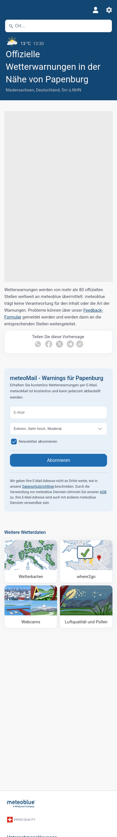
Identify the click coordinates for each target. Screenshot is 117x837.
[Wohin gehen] (86, 561)
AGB (103, 492)
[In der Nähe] (105, 26)
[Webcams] (31, 606)
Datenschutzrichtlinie (38, 487)
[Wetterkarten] (31, 561)
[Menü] (8, 10)
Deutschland (47, 90)
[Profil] (95, 10)
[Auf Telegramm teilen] (70, 344)
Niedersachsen (20, 90)
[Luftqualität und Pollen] (86, 606)
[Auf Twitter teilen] (59, 344)
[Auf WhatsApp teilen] (38, 344)
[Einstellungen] (109, 10)
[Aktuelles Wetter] (58, 41)
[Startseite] (21, 804)
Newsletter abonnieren (38, 441)
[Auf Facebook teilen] (49, 344)
